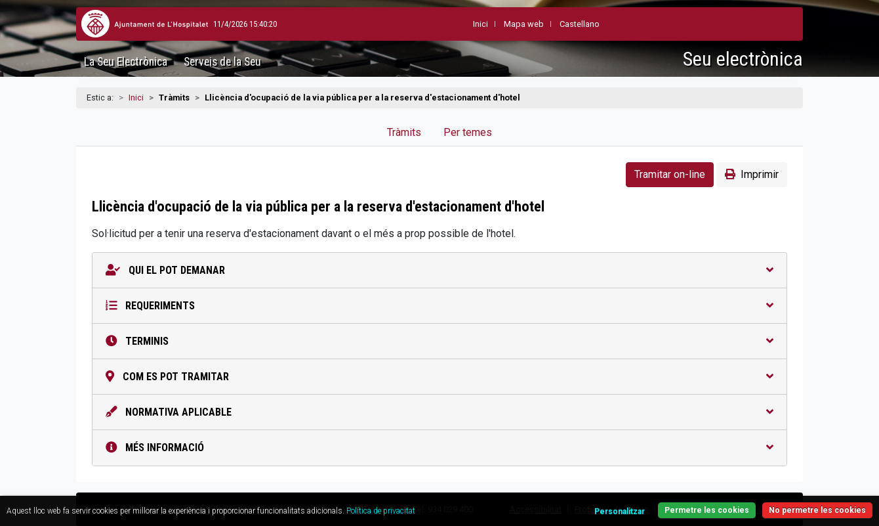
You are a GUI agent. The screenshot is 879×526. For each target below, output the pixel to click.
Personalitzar (619, 511)
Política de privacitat (380, 510)
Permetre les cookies (706, 510)
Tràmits (404, 132)
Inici (136, 97)
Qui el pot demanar (439, 270)
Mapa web (492, 24)
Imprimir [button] (752, 174)
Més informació (439, 447)
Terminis (439, 341)
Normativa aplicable (439, 412)
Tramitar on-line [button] (669, 174)
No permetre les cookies (817, 510)
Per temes (467, 132)
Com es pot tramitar (439, 377)
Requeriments (439, 306)
